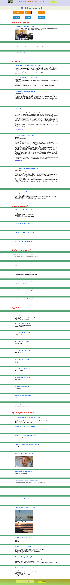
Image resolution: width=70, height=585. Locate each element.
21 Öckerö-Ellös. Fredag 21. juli (24, 290)
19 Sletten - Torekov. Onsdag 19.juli (25, 272)
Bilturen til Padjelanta (18, 12)
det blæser (16, 265)
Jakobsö (15, 308)
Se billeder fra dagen (18, 160)
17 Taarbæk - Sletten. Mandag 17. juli (22, 254)
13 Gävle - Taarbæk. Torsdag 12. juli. (25, 232)
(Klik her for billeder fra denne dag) (20, 172)
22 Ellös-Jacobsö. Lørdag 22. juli (24, 299)
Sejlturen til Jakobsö (21, 250)
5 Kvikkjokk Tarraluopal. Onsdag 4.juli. (26, 77)
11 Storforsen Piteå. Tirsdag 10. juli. (25, 210)
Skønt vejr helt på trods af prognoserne (21, 283)
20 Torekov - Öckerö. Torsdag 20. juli (25, 281)
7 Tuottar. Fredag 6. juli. (21, 109)
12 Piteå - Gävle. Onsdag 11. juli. (24, 223)
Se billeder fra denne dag (19, 129)
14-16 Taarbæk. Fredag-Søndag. (24, 241)
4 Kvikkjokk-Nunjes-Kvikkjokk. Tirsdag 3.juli (28, 65)
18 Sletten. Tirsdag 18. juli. (22, 263)
